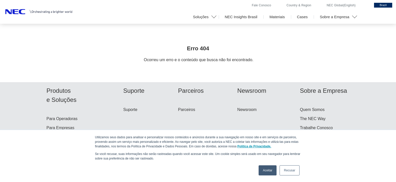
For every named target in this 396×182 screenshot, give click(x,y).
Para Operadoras (62, 119)
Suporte (130, 109)
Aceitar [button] (267, 170)
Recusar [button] (289, 170)
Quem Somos (312, 109)
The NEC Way (313, 119)
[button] (203, 17)
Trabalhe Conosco (316, 128)
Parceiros (186, 109)
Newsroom (247, 109)
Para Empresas (60, 128)
